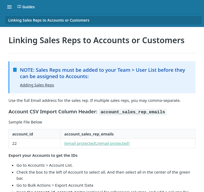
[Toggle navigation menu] (9, 7)
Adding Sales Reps (37, 84)
